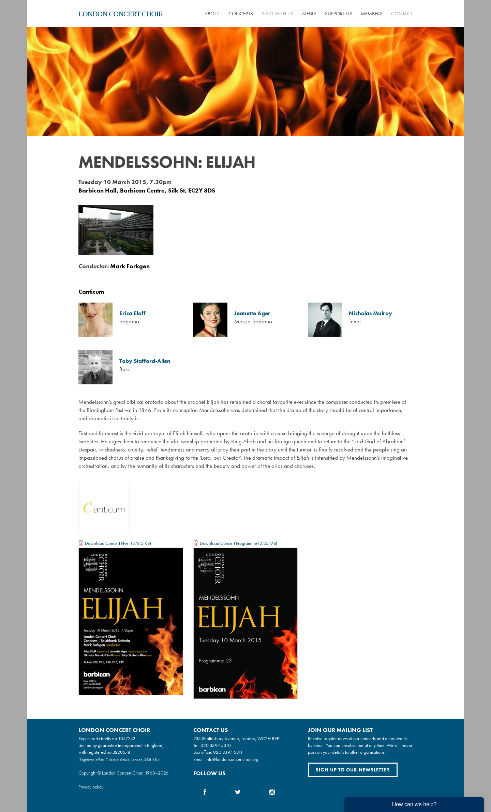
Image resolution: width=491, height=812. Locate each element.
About (212, 14)
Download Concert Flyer (107, 543)
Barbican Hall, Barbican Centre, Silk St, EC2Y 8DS (146, 190)
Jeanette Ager (252, 313)
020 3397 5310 (215, 745)
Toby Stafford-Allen (144, 361)
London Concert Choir (120, 14)
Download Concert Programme (228, 543)
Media (309, 14)
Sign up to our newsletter (353, 770)
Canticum (91, 291)
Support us (338, 14)
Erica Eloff (132, 313)
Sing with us (278, 14)
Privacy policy (90, 787)
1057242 (126, 738)
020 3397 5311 (228, 752)
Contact (402, 14)
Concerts (240, 14)
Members (372, 14)
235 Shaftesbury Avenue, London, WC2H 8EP (236, 738)
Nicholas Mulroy (370, 313)
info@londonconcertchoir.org (232, 759)
